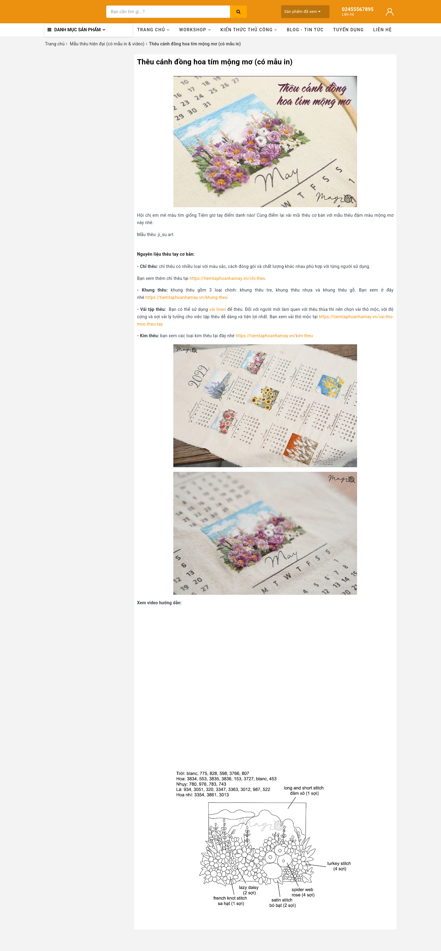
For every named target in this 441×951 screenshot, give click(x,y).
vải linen (217, 309)
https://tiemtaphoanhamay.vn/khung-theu (186, 297)
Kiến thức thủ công (249, 29)
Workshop (195, 29)
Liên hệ (382, 29)
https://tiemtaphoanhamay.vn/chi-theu (228, 278)
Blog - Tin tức (305, 29)
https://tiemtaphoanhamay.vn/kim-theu (274, 335)
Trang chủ (153, 29)
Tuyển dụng (348, 29)
